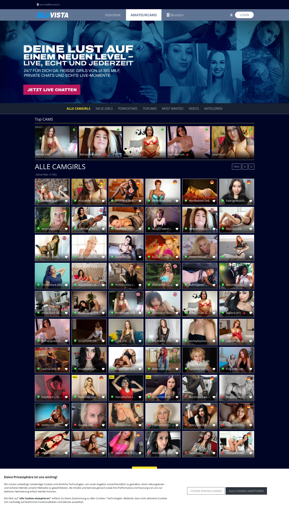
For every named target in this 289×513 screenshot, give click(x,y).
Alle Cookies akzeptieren (246, 491)
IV (245, 166)
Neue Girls (104, 108)
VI (251, 166)
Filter (237, 166)
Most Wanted (172, 108)
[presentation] (38, 141)
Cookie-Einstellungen (206, 491)
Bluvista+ (175, 15)
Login (244, 15)
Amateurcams (144, 15)
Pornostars (128, 108)
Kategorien (213, 108)
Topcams (150, 108)
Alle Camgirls (78, 108)
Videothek (113, 15)
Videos (194, 108)
